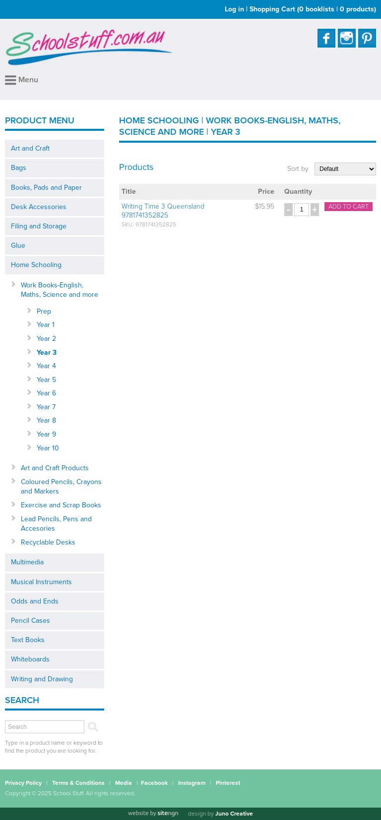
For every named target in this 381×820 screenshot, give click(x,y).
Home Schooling (36, 265)
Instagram (191, 782)
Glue (18, 245)
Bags (18, 168)
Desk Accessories (38, 207)
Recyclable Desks (48, 542)
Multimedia (27, 562)
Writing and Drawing (42, 679)
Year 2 (46, 338)
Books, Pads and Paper (46, 187)
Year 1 (46, 325)
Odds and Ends (35, 601)
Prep (44, 311)
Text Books (28, 640)
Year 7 (46, 407)
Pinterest (228, 782)
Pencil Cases (30, 620)
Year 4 (46, 366)
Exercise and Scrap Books (61, 505)
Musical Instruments (41, 582)
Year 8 (46, 420)
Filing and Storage (38, 226)
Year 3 (47, 352)
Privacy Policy (23, 782)
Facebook (154, 782)
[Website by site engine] (153, 814)
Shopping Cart (313, 9)
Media (123, 782)
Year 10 (48, 448)
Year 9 (46, 434)
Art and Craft (30, 148)
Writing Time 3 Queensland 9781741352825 (163, 210)
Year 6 (46, 393)
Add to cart (348, 207)
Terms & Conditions (78, 782)
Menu (21, 80)
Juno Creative (234, 813)
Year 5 (46, 380)
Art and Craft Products (55, 468)
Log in (234, 9)
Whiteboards (30, 659)
